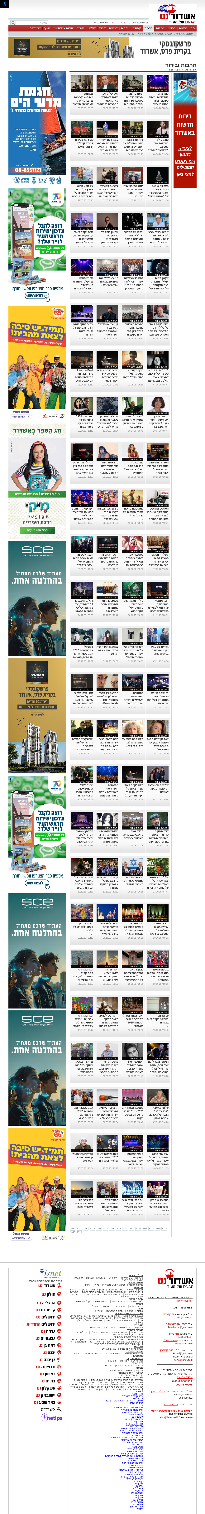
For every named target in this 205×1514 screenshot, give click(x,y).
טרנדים (108, 1365)
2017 (118, 1228)
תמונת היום (109, 1327)
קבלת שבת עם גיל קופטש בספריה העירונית (82, 1157)
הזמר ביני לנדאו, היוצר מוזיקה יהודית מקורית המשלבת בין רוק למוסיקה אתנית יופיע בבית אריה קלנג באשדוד (108, 1026)
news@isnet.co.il (183, 1360)
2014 (99, 1228)
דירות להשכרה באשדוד (131, 1430)
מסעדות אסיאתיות (117, 1292)
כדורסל (106, 1306)
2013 (92, 1228)
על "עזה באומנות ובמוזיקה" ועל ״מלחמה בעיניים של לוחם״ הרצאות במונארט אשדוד (158, 884)
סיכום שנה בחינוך (123, 1318)
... (92, 150)
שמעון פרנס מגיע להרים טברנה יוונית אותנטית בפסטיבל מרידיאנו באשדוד (158, 238)
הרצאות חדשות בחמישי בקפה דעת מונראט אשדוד (132, 881)
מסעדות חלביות (115, 1289)
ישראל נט (138, 1398)
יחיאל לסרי (137, 1488)
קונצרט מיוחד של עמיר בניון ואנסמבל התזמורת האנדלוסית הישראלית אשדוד (107, 331)
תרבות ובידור (174, 69)
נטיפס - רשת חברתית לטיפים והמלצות (124, 1400)
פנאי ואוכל (103, 1382)
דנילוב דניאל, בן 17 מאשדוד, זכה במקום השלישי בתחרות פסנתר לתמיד (83, 607)
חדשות (183, 28)
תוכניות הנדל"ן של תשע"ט (95, 1384)
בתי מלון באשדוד (134, 1414)
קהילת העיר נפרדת (123, 1334)
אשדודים (113, 1277)
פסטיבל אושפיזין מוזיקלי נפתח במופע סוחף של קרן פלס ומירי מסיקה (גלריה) (109, 930)
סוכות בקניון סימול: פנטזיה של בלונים (83, 927)
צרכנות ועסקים (134, 1358)
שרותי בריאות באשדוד (132, 1440)
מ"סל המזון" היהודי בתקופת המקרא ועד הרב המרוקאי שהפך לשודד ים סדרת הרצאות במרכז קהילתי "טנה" (108, 1072)
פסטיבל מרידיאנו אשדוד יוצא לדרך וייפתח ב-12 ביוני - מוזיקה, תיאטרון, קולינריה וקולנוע (133, 285)
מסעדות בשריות (135, 1289)
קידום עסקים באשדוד (132, 1412)
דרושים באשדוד (135, 1444)
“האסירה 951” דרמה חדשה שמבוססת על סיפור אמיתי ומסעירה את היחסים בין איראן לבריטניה (83, 427)
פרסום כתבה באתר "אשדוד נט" (127, 1407)
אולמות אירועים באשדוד (131, 1469)
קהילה (137, 28)
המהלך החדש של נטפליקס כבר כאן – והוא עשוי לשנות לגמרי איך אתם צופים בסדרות (82, 469)
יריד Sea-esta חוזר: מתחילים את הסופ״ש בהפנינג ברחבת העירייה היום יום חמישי (133, 146)
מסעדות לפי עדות (112, 1294)
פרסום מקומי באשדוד (132, 1410)
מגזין (140, 1308)
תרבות (148, 28)
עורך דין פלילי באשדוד (131, 1476)
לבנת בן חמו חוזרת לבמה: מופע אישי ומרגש (107, 650)
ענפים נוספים (136, 1306)
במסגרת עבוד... (160, 653)
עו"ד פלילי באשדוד (133, 1474)
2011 (79, 1228)
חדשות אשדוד (135, 1282)
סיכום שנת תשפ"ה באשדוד (128, 1377)
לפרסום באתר (101, 22)
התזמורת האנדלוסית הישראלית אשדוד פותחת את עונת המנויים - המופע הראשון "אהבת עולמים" (108, 795)
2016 (112, 1228)
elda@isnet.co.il (184, 1343)
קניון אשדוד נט (96, 1389)
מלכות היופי (137, 1502)
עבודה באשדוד (135, 1465)
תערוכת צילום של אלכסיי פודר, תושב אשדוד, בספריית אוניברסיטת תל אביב (132, 653)
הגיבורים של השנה (133, 1315)
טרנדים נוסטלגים (92, 1353)
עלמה (140, 1509)
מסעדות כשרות (91, 1294)
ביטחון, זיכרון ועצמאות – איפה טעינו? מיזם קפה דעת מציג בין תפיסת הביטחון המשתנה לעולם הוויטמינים (158, 427)
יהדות (115, 1382)
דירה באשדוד (136, 1472)
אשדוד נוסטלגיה (134, 1351)
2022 (151, 1228)
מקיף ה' (139, 1497)
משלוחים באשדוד (134, 1423)
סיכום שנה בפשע (103, 1318)
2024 (164, 1228)
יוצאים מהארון (128, 1280)
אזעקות (139, 1490)
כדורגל (95, 1306)
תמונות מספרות (115, 1311)
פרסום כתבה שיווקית (132, 1463)
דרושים (113, 28)
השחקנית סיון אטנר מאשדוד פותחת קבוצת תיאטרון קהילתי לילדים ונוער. (134, 1068)
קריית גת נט (137, 1481)
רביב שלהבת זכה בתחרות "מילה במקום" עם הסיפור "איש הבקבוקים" (83, 1114)
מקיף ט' (139, 1495)
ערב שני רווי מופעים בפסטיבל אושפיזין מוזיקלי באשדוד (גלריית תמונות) (133, 930)
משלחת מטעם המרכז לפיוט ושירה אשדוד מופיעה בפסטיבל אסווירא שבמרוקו (159, 561)
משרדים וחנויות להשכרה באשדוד (126, 1437)
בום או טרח (127, 1277)
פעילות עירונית (119, 1332)
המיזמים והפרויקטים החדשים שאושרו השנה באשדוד (116, 1380)
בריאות (104, 1332)
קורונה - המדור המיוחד (130, 1372)
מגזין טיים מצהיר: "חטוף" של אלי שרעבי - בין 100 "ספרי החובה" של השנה (83, 699)
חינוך (47, 28)
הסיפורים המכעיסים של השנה (121, 1320)
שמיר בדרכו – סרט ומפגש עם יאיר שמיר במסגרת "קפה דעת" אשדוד (107, 377)
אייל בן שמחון (136, 1403)
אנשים (90, 1277)
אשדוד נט (190, 69)
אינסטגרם (95, 1327)
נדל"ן (87, 1285)
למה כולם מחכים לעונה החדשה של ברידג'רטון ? (133, 512)
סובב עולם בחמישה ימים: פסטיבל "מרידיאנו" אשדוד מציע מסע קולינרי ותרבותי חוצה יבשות (158, 150)
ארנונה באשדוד (135, 1449)
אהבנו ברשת (128, 1382)
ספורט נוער (120, 1306)
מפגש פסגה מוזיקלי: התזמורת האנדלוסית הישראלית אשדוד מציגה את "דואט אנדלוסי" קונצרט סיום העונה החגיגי (83, 288)
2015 (105, 1228)
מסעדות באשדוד (134, 1426)
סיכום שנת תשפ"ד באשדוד (128, 1337)
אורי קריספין (166, 1350)
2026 (79, 1232)
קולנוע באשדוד (184, 33)
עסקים (125, 28)
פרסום (139, 1486)
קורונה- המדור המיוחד (132, 1375)
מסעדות (138, 1287)
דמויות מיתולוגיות (113, 1353)
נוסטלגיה (98, 1311)
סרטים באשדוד (132, 1389)
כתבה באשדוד (135, 1467)
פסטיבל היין (137, 1493)
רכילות (160, 28)
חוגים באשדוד (126, 33)
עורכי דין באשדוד (113, 1370)
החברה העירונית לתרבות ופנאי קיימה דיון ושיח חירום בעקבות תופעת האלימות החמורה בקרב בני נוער (133, 334)
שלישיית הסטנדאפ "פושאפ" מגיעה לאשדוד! (158, 789)
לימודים (125, 1360)
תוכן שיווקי (138, 1360)
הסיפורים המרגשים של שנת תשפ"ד (122, 1341)
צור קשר (35, 28)
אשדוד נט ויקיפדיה (133, 1460)
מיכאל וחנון (137, 1504)
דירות (102, 28)
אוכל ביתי (135, 1292)
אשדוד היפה (136, 1332)
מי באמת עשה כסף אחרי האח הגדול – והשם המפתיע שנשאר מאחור (109, 469)
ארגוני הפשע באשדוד (114, 1285)
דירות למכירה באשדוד (132, 1428)
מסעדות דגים (97, 1289)
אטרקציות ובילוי (124, 1365)
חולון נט (138, 1483)
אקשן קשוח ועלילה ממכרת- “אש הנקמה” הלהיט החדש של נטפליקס (159, 285)
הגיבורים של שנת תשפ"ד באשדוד (126, 1339)
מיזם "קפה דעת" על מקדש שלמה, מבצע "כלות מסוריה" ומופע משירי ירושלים (83, 238)
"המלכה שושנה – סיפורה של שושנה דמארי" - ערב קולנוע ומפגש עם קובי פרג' (158, 377)
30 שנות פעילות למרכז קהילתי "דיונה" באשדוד (84, 143)
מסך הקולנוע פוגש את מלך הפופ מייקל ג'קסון (132, 374)
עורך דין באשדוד (134, 1479)
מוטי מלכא (137, 1499)
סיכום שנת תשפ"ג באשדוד (129, 1313)
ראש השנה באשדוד (121, 1384)
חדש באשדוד (110, 1360)
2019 (131, 1228)
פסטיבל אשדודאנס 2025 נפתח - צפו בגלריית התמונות (107, 1157)
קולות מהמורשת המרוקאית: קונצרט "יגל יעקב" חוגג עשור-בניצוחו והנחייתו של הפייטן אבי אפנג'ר (132, 611)
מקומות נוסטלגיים (133, 1353)
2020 (138, 1228)
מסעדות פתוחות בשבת (93, 1292)
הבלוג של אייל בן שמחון (131, 1348)
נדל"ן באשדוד (136, 1393)
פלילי (96, 1285)
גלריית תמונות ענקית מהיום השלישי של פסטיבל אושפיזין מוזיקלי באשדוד (159, 930)
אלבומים (138, 1325)
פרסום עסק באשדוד (132, 1396)
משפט (80, 28)
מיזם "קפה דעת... (134, 746)
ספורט (171, 28)
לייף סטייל (137, 1363)
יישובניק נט (137, 1416)
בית (193, 28)
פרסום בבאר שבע (134, 1435)
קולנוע (92, 28)
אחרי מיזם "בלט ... (109, 285)
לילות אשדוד (125, 1327)
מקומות (101, 1277)
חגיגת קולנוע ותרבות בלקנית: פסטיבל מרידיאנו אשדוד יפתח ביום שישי (133, 100)
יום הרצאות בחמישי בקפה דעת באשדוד (158, 1019)
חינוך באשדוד (114, 1389)
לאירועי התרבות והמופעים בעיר (155, 33)
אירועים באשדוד (135, 1442)
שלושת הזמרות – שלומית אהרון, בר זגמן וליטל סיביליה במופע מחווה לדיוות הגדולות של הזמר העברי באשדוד (107, 842)
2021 (144, 1228)
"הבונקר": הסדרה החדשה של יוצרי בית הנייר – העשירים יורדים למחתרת (82, 746)
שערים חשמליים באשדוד (130, 1453)
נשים (140, 1382)
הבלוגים (138, 1346)
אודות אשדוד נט (63, 28)
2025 (72, 1232)
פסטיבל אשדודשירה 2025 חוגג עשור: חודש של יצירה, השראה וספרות (83, 653)
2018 (125, 1228)
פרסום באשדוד (135, 1458)
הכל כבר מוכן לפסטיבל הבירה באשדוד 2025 (84, 1203)
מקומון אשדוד (136, 1421)
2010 (72, 1228)
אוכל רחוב (124, 1296)
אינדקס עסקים (86, 1382)
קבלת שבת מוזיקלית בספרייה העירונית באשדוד (133, 835)
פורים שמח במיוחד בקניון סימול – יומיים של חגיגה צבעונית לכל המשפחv (107, 515)
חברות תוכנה (80, 1380)
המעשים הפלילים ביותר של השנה (107, 1387)
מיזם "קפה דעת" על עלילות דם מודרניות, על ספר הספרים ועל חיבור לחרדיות (158, 331)
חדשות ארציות (136, 1285)
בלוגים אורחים (109, 1348)
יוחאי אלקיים (136, 1506)
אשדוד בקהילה (134, 1329)
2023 (157, 1228)
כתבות (140, 1311)
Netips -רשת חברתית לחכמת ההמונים (124, 1456)
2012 (85, 1228)
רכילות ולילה (136, 1275)
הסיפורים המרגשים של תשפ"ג (105, 1315)
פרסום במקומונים (134, 1419)
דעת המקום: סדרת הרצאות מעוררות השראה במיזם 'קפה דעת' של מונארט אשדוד (158, 838)
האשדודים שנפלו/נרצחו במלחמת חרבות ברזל (117, 1344)
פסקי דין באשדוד (134, 1370)
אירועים (139, 1327)
